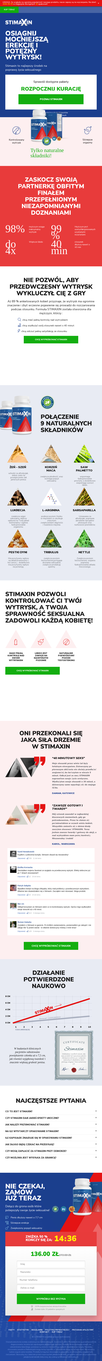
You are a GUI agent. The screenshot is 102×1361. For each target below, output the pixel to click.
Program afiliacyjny (83, 1330)
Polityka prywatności (57, 1330)
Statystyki (23, 1330)
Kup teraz (9, 10)
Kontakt (44, 1332)
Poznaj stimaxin (51, 99)
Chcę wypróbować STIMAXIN (51, 339)
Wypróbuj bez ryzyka (51, 1298)
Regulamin (36, 1330)
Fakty (11, 1330)
